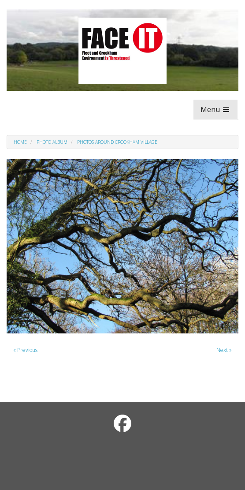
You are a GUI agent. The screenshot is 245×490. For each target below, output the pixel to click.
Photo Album (52, 142)
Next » (224, 350)
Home (20, 142)
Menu (215, 109)
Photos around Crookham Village (117, 142)
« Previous (25, 350)
